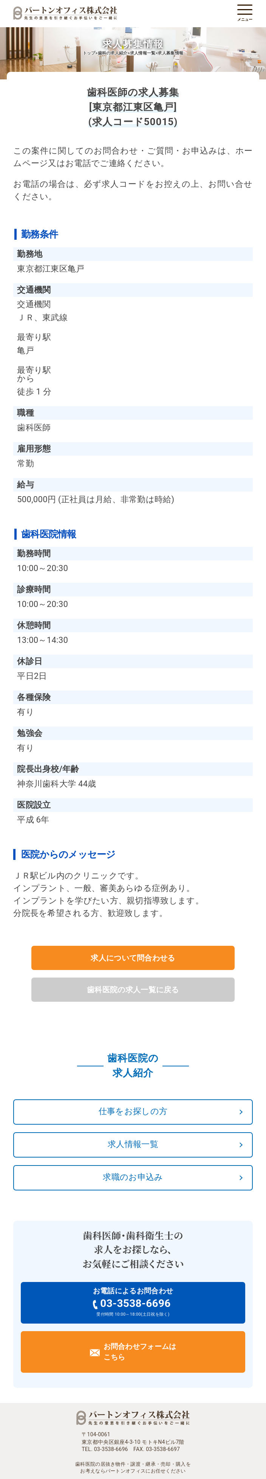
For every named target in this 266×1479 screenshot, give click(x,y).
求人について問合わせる (133, 957)
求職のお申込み (133, 1177)
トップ (89, 53)
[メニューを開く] (244, 10)
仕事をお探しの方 (133, 1111)
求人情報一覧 (133, 1144)
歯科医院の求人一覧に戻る (133, 989)
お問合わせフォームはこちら (140, 1352)
